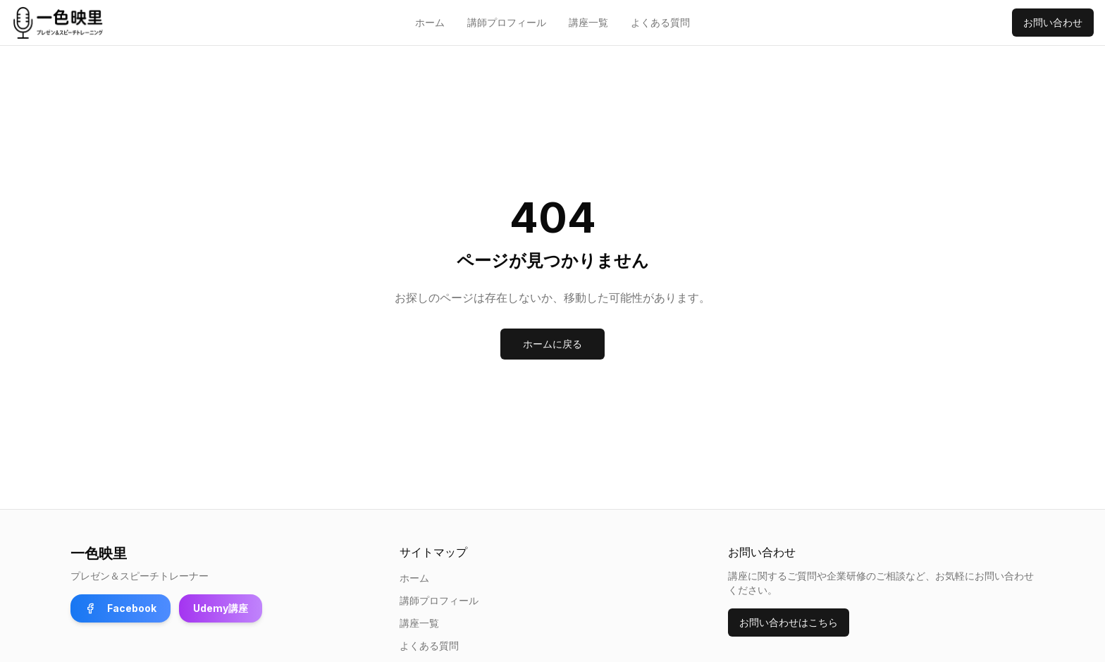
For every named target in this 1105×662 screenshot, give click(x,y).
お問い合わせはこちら (788, 622)
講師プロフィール (506, 22)
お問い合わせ (1052, 22)
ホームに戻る (552, 344)
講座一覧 (588, 22)
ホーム (430, 22)
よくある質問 (660, 22)
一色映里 (98, 553)
